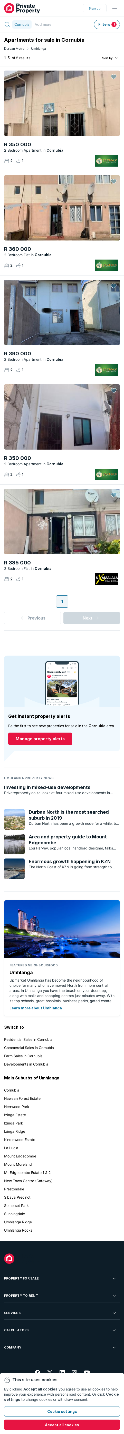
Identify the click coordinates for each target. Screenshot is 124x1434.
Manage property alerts (40, 738)
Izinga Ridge (14, 1131)
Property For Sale (60, 1278)
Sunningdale (14, 1214)
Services (60, 1313)
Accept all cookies (62, 1425)
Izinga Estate (15, 1115)
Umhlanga (38, 48)
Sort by (107, 58)
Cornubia (11, 1090)
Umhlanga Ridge (18, 1222)
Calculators (60, 1330)
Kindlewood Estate (19, 1139)
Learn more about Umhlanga (35, 1008)
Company (60, 1347)
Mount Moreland (18, 1164)
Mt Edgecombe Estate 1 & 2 (27, 1172)
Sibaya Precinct (17, 1197)
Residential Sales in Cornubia (28, 1039)
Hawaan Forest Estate (22, 1098)
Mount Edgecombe (20, 1156)
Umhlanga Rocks (18, 1230)
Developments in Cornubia (26, 1064)
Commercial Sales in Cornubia (29, 1047)
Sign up (95, 8)
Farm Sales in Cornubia (23, 1056)
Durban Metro (14, 48)
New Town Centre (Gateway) (28, 1181)
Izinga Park (13, 1123)
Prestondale (14, 1189)
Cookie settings (62, 1411)
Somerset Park (16, 1205)
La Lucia (11, 1148)
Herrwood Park (16, 1106)
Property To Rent (60, 1295)
